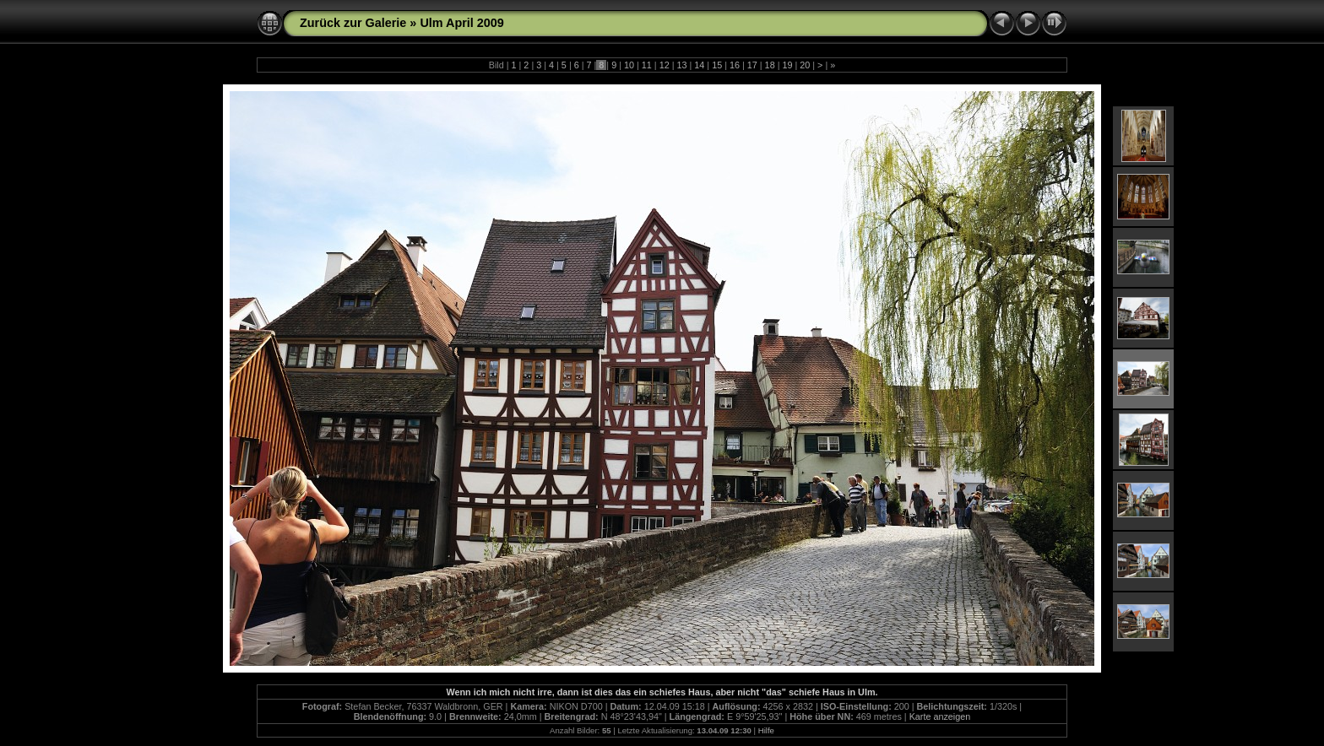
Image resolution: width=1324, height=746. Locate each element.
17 (752, 65)
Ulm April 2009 (461, 23)
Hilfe (766, 730)
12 (664, 65)
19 (787, 65)
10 (629, 65)
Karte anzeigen (940, 716)
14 (699, 65)
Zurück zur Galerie (353, 23)
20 (804, 65)
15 (716, 65)
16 (734, 65)
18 (770, 65)
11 (646, 65)
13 (681, 65)
